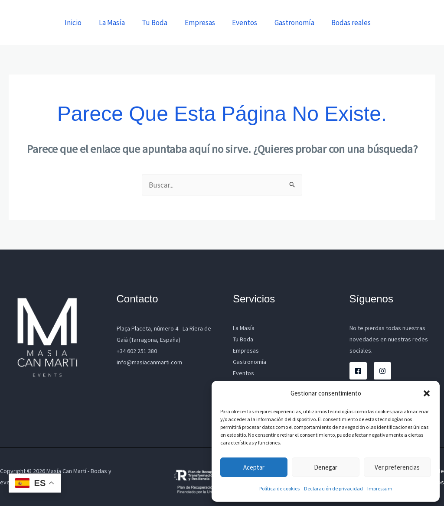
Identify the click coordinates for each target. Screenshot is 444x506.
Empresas (208, 22)
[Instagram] (382, 371)
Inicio (88, 22)
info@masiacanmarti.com (149, 362)
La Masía (125, 22)
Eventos (250, 22)
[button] (426, 393)
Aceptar (253, 467)
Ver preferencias (397, 467)
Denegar (325, 467)
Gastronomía (298, 22)
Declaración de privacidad (333, 488)
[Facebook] (358, 371)
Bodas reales (352, 22)
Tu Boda (165, 22)
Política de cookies (279, 488)
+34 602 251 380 (137, 351)
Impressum (379, 488)
